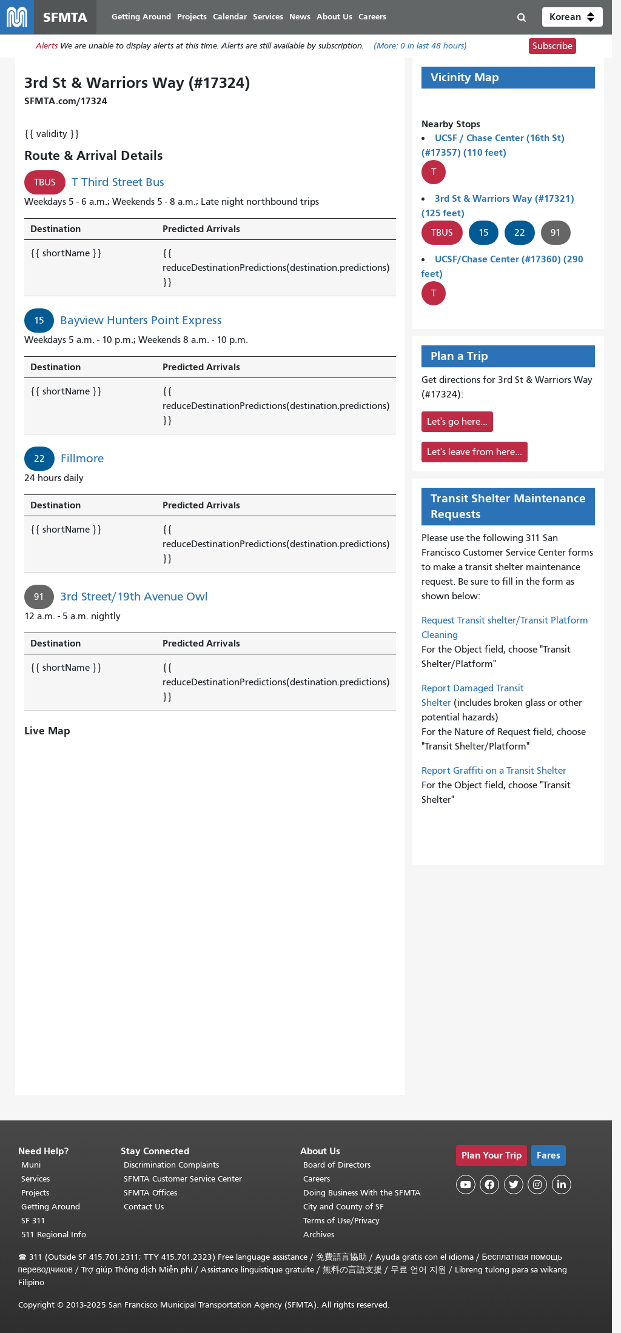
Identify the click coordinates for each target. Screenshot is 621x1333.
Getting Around (50, 1207)
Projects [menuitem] (192, 17)
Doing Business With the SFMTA (362, 1193)
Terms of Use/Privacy (341, 1220)
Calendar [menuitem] (230, 17)
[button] (572, 17)
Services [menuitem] (268, 17)
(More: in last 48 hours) (420, 46)
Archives (318, 1234)
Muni (31, 1165)
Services (35, 1179)
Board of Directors (337, 1165)
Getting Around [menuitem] (141, 17)
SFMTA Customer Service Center (183, 1179)
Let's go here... (457, 421)
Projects (35, 1193)
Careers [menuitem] (372, 17)
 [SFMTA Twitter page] (514, 1184)
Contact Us (144, 1207)
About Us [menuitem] (334, 17)
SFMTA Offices (150, 1193)
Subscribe (552, 46)
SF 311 (33, 1220)
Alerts (47, 46)
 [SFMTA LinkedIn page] (561, 1184)
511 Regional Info (53, 1234)
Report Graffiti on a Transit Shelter (493, 770)
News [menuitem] (299, 17)
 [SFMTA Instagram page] (537, 1184)
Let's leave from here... (474, 452)
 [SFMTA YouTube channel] (465, 1184)
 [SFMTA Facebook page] (489, 1184)
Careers (316, 1179)
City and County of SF (343, 1207)
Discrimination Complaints (171, 1165)
